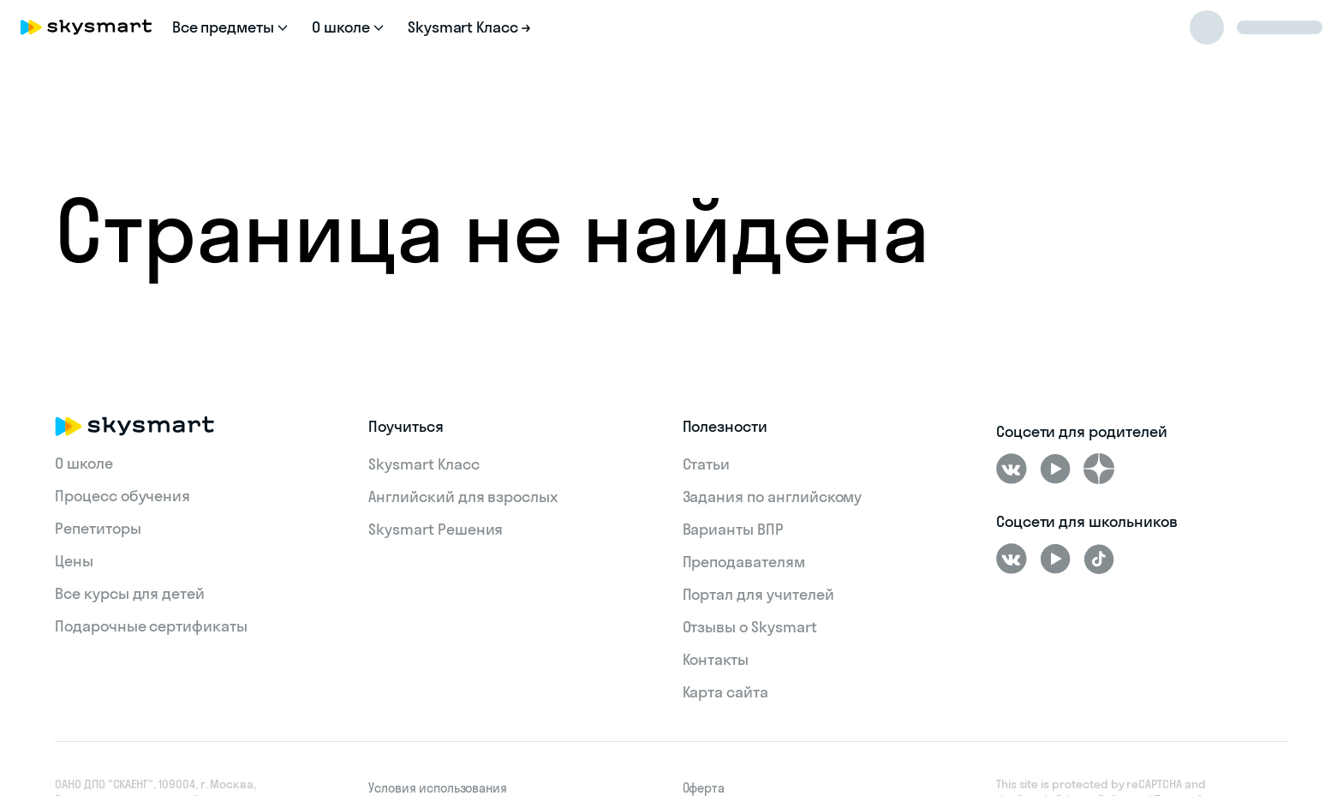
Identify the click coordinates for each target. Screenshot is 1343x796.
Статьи (707, 464)
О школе (84, 463)
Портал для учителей (758, 594)
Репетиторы (98, 528)
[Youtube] (1055, 468)
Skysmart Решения (435, 529)
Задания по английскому (773, 496)
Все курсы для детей (130, 593)
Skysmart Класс (423, 464)
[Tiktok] (1098, 558)
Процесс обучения (122, 496)
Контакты (716, 659)
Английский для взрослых (463, 496)
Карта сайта (725, 692)
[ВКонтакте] (1011, 468)
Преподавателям (744, 562)
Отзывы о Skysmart (750, 627)
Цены (74, 561)
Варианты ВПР (733, 529)
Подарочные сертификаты (151, 626)
